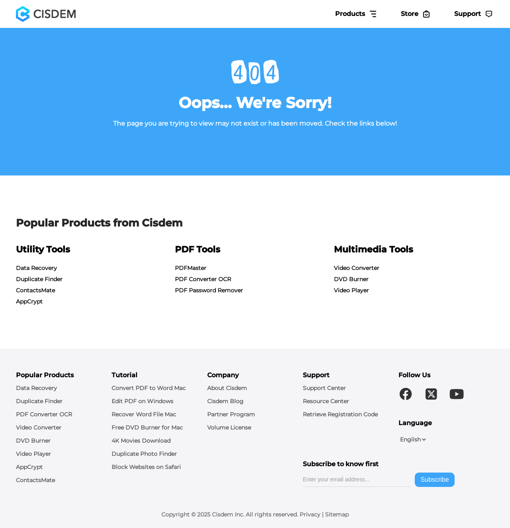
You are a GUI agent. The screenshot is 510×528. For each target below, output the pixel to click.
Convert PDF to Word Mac (149, 388)
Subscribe (434, 479)
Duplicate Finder (39, 279)
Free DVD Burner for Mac (147, 427)
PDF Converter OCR (203, 279)
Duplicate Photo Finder (144, 453)
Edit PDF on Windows (142, 401)
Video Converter (356, 268)
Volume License (229, 427)
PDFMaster (190, 268)
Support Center (324, 388)
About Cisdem (227, 388)
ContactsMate (35, 290)
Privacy (310, 514)
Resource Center (326, 401)
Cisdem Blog (225, 401)
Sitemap (337, 514)
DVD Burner (351, 279)
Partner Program (231, 414)
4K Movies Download (141, 440)
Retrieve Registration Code (340, 414)
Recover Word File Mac (144, 414)
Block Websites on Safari (146, 467)
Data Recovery (36, 268)
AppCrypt (29, 301)
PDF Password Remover (209, 290)
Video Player (351, 290)
